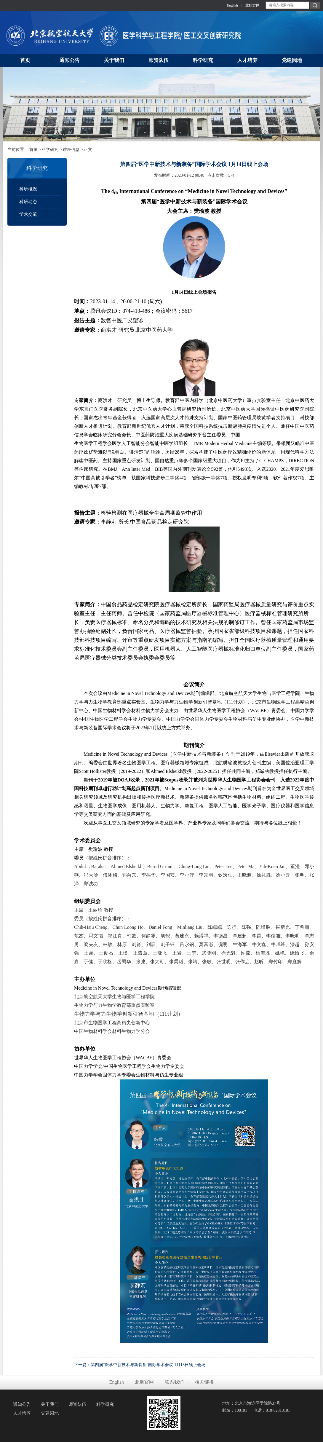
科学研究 (50, 149)
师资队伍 (77, 1404)
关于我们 (50, 1404)
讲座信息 (71, 149)
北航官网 (252, 5)
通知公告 (22, 1404)
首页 (33, 149)
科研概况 (28, 188)
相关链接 (204, 1381)
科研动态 (28, 201)
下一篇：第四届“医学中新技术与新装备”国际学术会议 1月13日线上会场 (139, 1365)
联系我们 (174, 1381)
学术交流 (28, 214)
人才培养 (22, 1413)
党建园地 (50, 1413)
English (232, 5)
